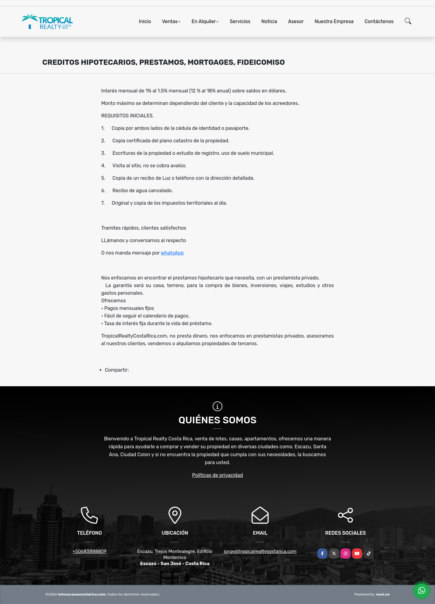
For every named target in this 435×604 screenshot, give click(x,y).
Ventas (169, 21)
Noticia (269, 21)
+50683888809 (89, 551)
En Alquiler (204, 21)
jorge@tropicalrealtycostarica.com (260, 551)
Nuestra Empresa (334, 21)
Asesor (296, 21)
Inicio (145, 21)
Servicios (240, 21)
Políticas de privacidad (217, 475)
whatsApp (172, 253)
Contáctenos (379, 21)
